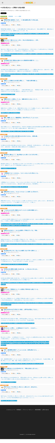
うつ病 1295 (4, 33)
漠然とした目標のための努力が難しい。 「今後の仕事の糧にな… (21, 80)
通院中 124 (10, 33)
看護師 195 (3, 282)
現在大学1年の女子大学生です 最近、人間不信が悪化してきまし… (21, 309)
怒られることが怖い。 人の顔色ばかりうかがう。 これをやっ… (20, 328)
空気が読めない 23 (49, 244)
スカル (10, 351)
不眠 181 (51, 53)
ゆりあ (10, 82)
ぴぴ (10, 270)
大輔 (10, 193)
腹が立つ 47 (46, 343)
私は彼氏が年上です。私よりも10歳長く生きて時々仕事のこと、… (21, 250)
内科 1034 (41, 74)
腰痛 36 (37, 53)
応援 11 (19, 314)
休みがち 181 (19, 303)
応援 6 (19, 215)
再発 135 (27, 363)
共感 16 (13, 215)
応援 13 (19, 24)
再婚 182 (8, 225)
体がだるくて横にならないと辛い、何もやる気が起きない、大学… (21, 40)
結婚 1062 (28, 225)
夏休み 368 (28, 74)
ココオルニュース (10, 409)
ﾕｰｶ (10, 41)
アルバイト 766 (12, 303)
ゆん (10, 252)
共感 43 (13, 373)
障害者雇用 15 (4, 35)
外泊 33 (29, 282)
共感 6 (13, 255)
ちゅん (10, 311)
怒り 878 (3, 149)
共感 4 (13, 294)
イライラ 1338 (16, 53)
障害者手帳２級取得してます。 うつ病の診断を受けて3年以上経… (21, 20)
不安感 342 (15, 33)
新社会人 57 (3, 382)
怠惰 (10, 62)
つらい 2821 (13, 168)
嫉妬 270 (3, 112)
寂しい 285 (40, 343)
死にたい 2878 (16, 131)
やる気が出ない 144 (18, 282)
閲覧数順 (11, 16)
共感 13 (13, 122)
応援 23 (19, 65)
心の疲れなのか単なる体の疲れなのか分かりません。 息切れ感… (21, 136)
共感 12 (13, 314)
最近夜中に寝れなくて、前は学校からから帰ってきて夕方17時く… (21, 154)
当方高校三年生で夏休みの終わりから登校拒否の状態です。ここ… (21, 60)
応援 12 (19, 45)
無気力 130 (3, 245)
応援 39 (19, 354)
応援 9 (19, 122)
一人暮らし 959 (21, 223)
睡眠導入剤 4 (11, 35)
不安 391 (42, 33)
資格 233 (13, 94)
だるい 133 (16, 74)
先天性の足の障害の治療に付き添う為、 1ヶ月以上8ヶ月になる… (21, 269)
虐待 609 (44, 223)
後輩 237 (8, 112)
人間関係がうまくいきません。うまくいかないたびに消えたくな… (21, 173)
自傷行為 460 (12, 343)
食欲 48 (3, 75)
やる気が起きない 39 (30, 33)
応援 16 (19, 141)
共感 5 (13, 159)
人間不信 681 (10, 323)
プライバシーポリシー (28, 409)
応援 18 (19, 104)
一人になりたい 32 (19, 341)
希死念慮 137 (49, 223)
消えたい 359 (18, 186)
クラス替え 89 (17, 244)
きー (10, 156)
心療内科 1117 (31, 53)
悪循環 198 (16, 323)
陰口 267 (22, 131)
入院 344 (3, 284)
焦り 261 (30, 303)
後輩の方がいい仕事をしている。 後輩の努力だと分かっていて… (21, 99)
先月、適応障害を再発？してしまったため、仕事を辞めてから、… (21, 350)
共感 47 (13, 391)
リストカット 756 (4, 303)
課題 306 (3, 205)
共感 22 (13, 45)
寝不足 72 (34, 282)
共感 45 (13, 354)
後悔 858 (13, 225)
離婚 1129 (10, 131)
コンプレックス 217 (28, 341)
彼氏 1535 (10, 264)
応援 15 (19, 85)
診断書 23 (3, 55)
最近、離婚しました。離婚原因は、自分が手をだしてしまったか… (21, 117)
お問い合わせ (45, 409)
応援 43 (19, 391)
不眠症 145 (21, 363)
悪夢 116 (3, 186)
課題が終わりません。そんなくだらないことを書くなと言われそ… (21, 191)
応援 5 (18, 235)
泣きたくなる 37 (4, 343)
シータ (10, 137)
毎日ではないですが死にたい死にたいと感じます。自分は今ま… (21, 387)
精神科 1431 (4, 53)
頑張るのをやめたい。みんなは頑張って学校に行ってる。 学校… (21, 230)
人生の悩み (4, 385)
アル (10, 211)
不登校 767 (27, 223)
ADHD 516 (23, 244)
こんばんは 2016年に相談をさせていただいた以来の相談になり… (21, 210)
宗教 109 (39, 223)
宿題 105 (42, 244)
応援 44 (19, 373)
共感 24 (13, 65)
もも (10, 329)
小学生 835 (33, 223)
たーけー (11, 21)
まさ (10, 119)
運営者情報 (38, 409)
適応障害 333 (10, 363)
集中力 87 (3, 345)
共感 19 (13, 178)
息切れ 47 (8, 149)
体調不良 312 (4, 244)
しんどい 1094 (9, 205)
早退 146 (35, 341)
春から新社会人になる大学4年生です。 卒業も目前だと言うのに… (21, 368)
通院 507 (37, 33)
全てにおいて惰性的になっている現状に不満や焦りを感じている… (21, 289)
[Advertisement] (27, 423)
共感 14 (13, 24)
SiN (10, 370)
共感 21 (13, 141)
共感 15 (13, 104)
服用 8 (46, 33)
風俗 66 (44, 303)
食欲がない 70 (22, 74)
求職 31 (25, 303)
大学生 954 (3, 323)
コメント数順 (18, 16)
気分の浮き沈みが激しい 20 (43, 341)
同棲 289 (16, 363)
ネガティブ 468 (11, 341)
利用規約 (19, 409)
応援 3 (18, 294)
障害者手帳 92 (22, 33)
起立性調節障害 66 (23, 53)
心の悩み (3, 18)
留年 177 (28, 244)
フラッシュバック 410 (5, 223)
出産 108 (9, 304)
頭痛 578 (10, 53)
